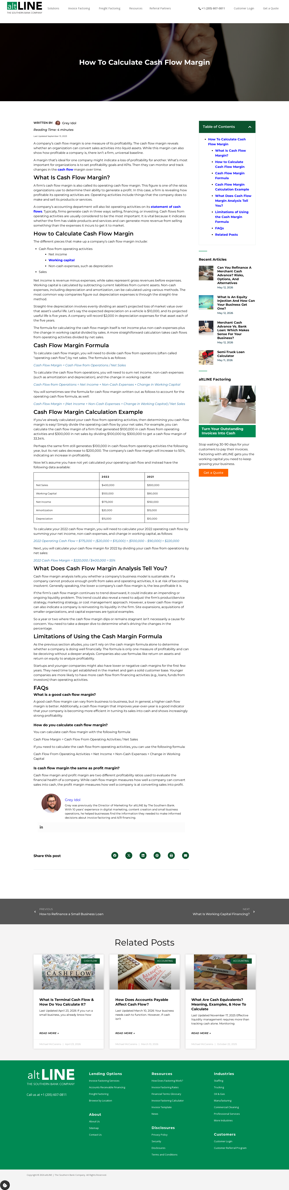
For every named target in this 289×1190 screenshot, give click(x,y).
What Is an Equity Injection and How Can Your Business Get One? (236, 302)
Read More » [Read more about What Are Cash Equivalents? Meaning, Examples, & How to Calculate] (201, 1033)
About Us (94, 1121)
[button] (114, 855)
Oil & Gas (219, 1094)
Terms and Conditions (165, 1154)
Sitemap (94, 1128)
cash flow (65, 169)
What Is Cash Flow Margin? (230, 153)
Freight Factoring (98, 1094)
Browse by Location (100, 1100)
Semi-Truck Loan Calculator (231, 354)
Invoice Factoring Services (104, 1080)
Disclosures (158, 1148)
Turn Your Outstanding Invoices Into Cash (222, 431)
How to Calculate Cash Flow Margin (230, 164)
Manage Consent (5, 1185)
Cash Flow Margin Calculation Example (232, 187)
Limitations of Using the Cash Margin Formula (231, 217)
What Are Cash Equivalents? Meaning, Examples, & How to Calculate (218, 1004)
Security (156, 1141)
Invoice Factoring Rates (165, 1087)
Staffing (218, 1080)
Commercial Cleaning (226, 1107)
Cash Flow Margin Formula (230, 175)
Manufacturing (222, 1100)
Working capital (62, 260)
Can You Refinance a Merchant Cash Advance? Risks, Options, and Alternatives (234, 275)
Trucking (219, 1087)
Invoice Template (162, 1107)
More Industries (223, 1120)
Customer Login (223, 1141)
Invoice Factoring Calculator (168, 1100)
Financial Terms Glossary (166, 1094)
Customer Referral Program (230, 1148)
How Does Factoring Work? (167, 1080)
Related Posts (226, 234)
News (155, 1114)
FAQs (219, 228)
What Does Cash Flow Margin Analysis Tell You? (233, 200)
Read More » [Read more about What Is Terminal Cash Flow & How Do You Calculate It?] (49, 1033)
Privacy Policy (160, 1134)
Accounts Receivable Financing (107, 1087)
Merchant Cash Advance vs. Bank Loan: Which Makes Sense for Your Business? (233, 330)
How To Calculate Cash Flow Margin (227, 141)
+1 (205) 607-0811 (54, 1095)
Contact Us (95, 1134)
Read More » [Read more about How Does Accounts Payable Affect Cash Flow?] (125, 1033)
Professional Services (227, 1114)
